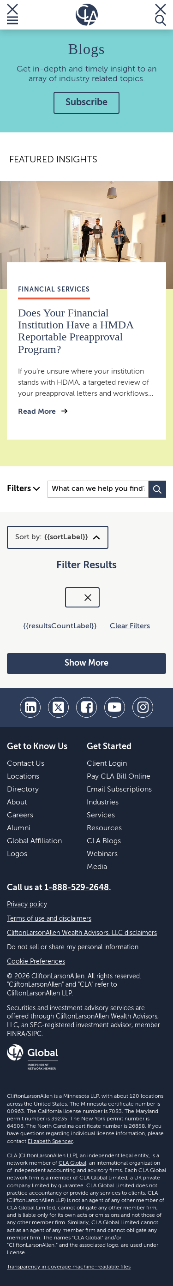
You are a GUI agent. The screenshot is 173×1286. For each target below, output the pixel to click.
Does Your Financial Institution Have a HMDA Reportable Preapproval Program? (75, 331)
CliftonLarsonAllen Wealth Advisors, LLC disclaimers (82, 933)
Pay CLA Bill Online (118, 776)
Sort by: (51, 537)
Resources (104, 828)
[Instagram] (142, 707)
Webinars (102, 854)
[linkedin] (30, 707)
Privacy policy (27, 904)
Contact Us (25, 764)
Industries (103, 802)
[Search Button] (157, 489)
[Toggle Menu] (12, 15)
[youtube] (114, 707)
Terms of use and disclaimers (49, 919)
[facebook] (86, 707)
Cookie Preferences (36, 962)
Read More (38, 412)
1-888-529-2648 (76, 888)
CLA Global (72, 1163)
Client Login (107, 764)
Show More (86, 663)
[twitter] (58, 707)
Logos (17, 854)
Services (101, 815)
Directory (23, 789)
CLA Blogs (104, 841)
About (17, 802)
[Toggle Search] (160, 15)
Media (97, 867)
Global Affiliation (34, 841)
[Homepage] (87, 15)
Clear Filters (130, 626)
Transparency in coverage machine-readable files (69, 1267)
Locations (23, 776)
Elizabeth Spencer (50, 1141)
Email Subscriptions (119, 789)
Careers (20, 815)
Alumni (18, 828)
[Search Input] (98, 489)
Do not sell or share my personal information (72, 947)
